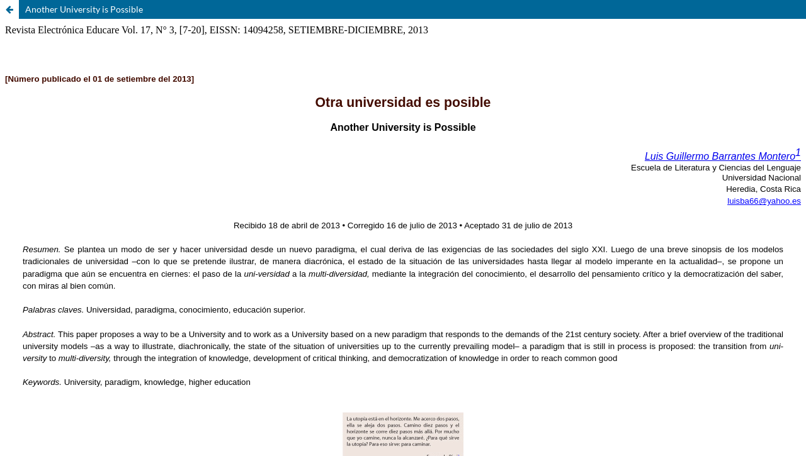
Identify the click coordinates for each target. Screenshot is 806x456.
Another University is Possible (84, 9)
